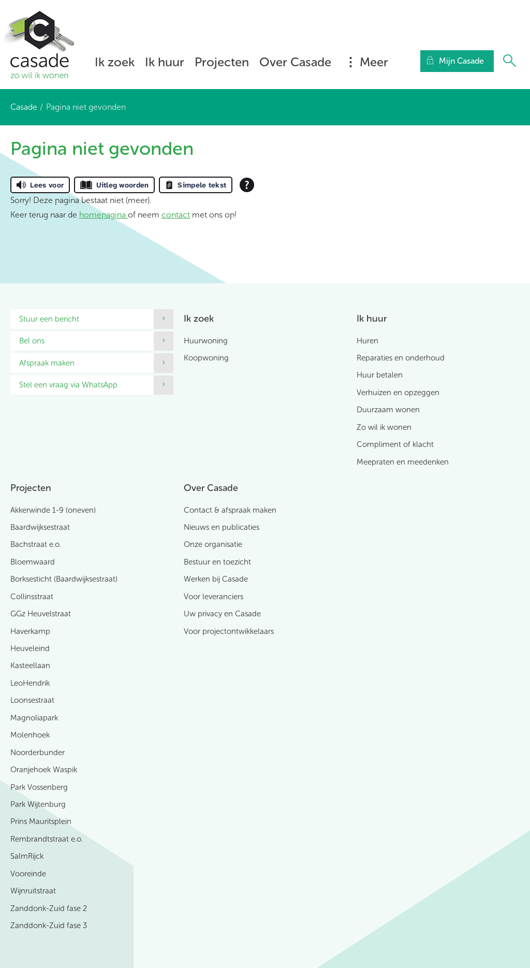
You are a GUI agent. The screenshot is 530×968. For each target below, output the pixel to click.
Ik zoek (115, 61)
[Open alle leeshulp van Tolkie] (247, 185)
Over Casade (295, 61)
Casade (23, 107)
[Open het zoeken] (509, 61)
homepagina (103, 215)
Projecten (222, 61)
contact (175, 215)
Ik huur (164, 61)
